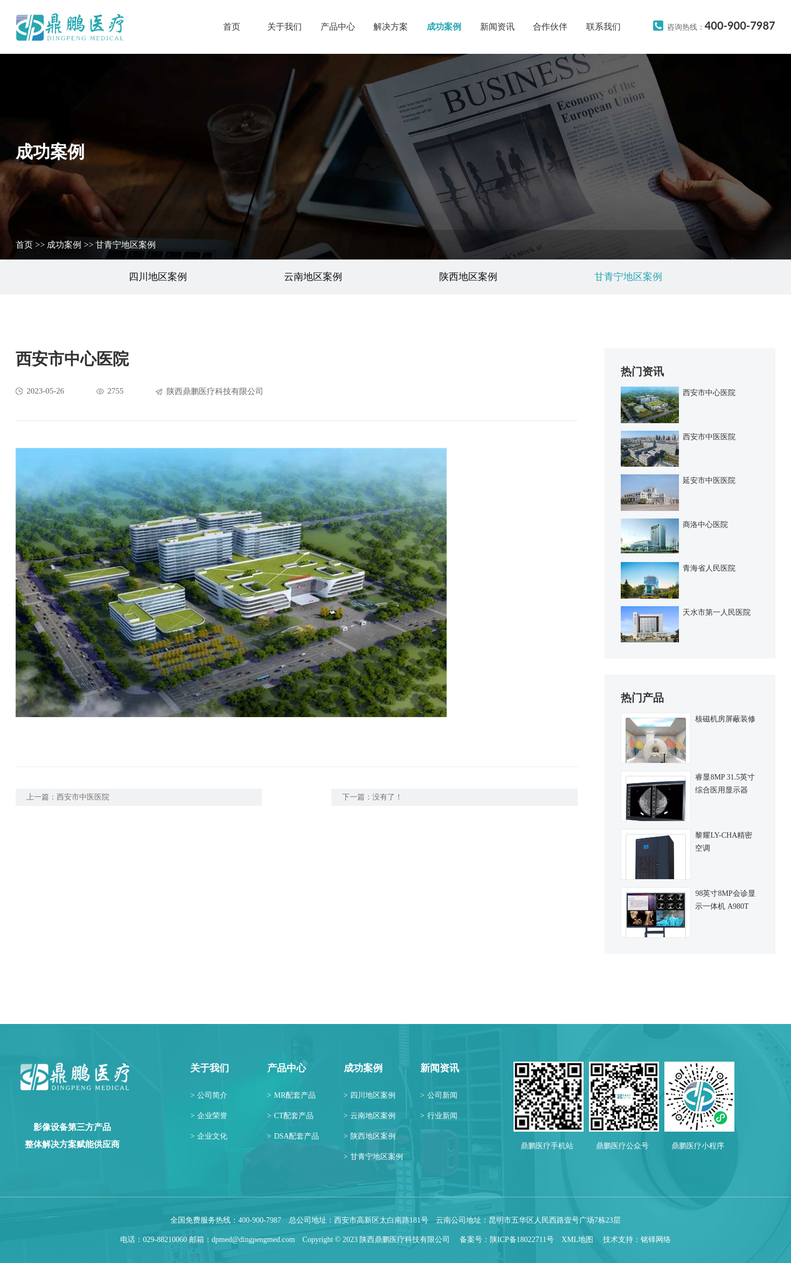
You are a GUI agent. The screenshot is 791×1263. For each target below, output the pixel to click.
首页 (231, 26)
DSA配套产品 (293, 1136)
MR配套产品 (291, 1095)
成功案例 (444, 26)
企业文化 (208, 1136)
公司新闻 (438, 1095)
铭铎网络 (656, 1240)
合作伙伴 (550, 26)
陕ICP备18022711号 (522, 1240)
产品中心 (338, 26)
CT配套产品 (290, 1116)
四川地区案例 (158, 276)
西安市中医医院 (83, 797)
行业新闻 (438, 1116)
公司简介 (208, 1095)
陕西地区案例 (468, 276)
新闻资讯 (497, 26)
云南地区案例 (313, 276)
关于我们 (284, 26)
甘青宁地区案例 (125, 244)
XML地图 (577, 1240)
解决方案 (390, 26)
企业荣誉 (208, 1116)
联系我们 (603, 26)
